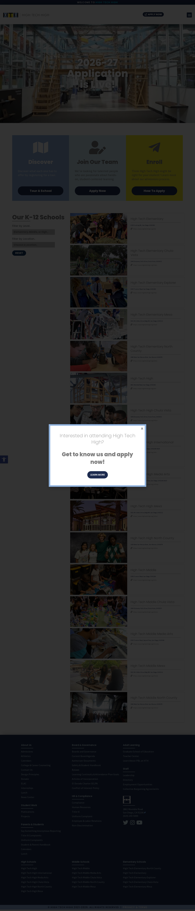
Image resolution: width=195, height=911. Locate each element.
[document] (97, 455)
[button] (142, 428)
